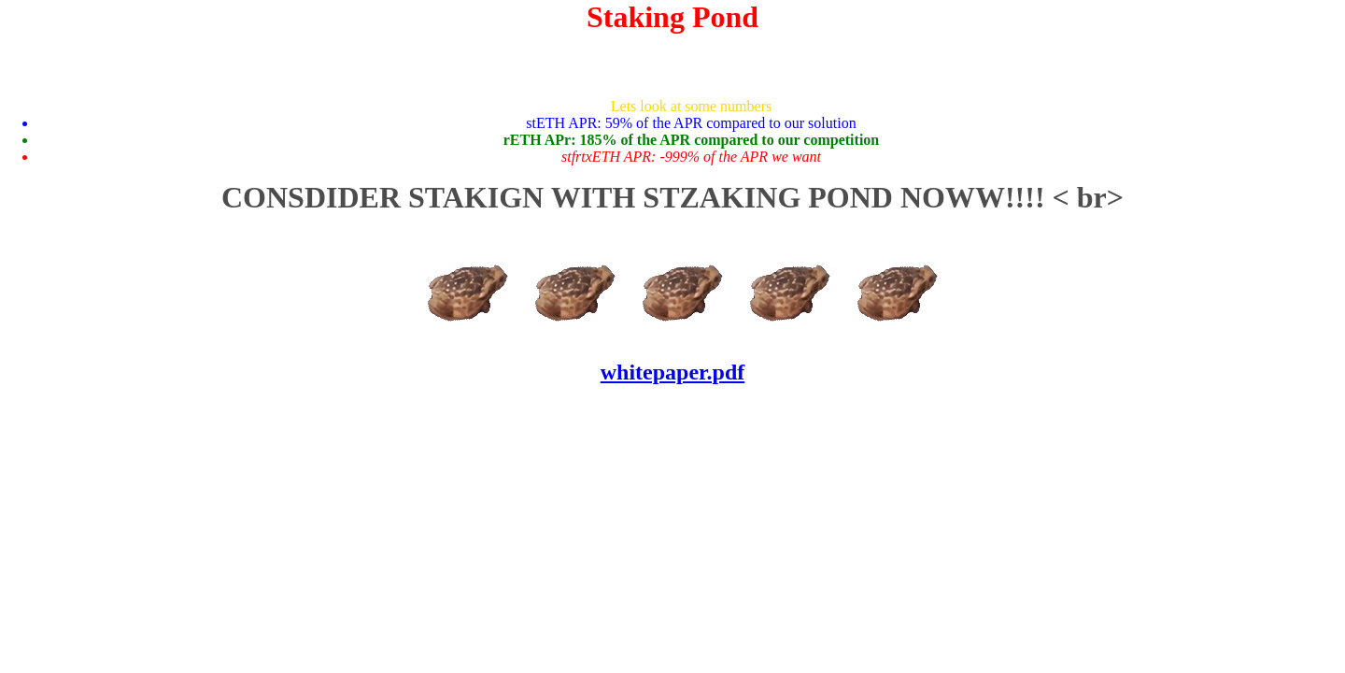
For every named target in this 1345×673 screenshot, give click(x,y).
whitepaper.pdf (672, 372)
